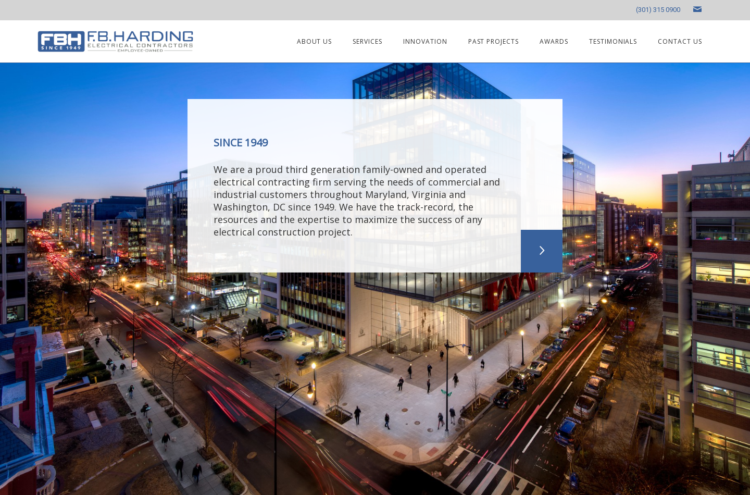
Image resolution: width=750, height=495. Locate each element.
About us (314, 41)
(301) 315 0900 (658, 10)
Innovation (425, 41)
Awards (554, 41)
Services (367, 41)
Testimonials (613, 41)
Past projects (493, 41)
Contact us (680, 41)
